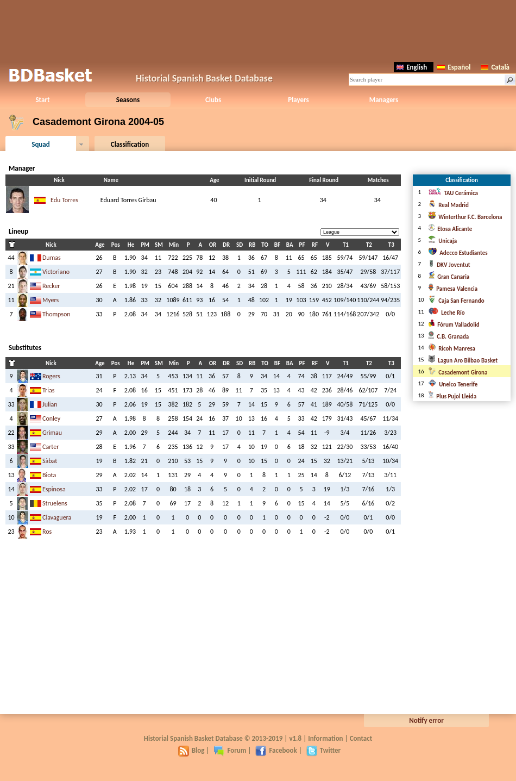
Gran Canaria (448, 276)
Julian (50, 404)
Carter (50, 446)
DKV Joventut (449, 264)
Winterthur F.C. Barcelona (465, 217)
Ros (47, 531)
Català (495, 67)
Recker (51, 286)
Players (298, 100)
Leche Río (446, 312)
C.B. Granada (448, 336)
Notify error (426, 720)
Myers (50, 300)
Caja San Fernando (456, 300)
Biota (49, 475)
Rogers (51, 376)
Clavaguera (56, 517)
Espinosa (54, 489)
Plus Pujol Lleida (452, 396)
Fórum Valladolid (453, 324)
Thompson (56, 314)
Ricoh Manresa (451, 348)
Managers (383, 100)
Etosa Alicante (450, 229)
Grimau (52, 432)
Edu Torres (64, 200)
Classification (130, 144)
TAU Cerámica (453, 193)
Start (42, 100)
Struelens (54, 503)
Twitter (323, 750)
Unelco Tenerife (452, 384)
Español (453, 67)
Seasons (128, 100)
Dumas (51, 257)
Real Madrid (448, 205)
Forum (229, 750)
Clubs (213, 100)
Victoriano (56, 271)
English (412, 67)
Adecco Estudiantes (457, 253)
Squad (41, 144)
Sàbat (49, 461)
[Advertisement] (258, 29)
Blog (191, 750)
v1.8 (295, 738)
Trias (48, 390)
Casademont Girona (457, 372)
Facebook (276, 750)
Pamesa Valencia (452, 288)
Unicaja (442, 241)
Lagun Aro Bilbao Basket (463, 360)
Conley (51, 418)
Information (325, 738)
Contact (361, 738)
